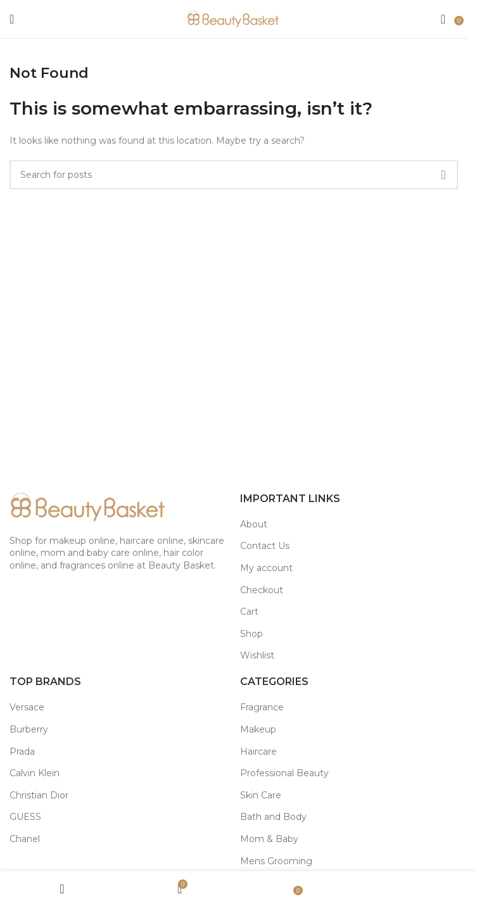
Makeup (258, 729)
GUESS (25, 816)
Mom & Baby (269, 839)
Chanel (25, 839)
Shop (251, 633)
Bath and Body (273, 816)
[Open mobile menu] (11, 19)
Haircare (258, 751)
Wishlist (257, 655)
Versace (27, 707)
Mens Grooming (276, 861)
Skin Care (260, 795)
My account (266, 568)
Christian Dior (39, 795)
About (253, 524)
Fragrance (262, 707)
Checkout (261, 590)
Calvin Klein (35, 773)
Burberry (29, 729)
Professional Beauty (284, 773)
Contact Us (264, 545)
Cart (249, 611)
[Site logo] (234, 18)
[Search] (443, 19)
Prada (22, 751)
